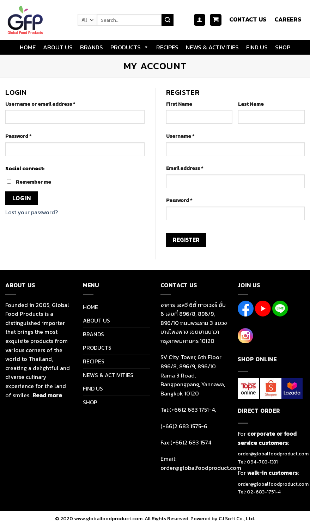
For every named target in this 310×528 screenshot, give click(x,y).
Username (180, 136)
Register (186, 240)
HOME (28, 47)
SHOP (282, 47)
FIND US (257, 47)
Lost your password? (31, 212)
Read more (47, 395)
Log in (21, 198)
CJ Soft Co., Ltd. (237, 518)
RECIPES (167, 47)
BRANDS (91, 47)
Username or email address (40, 104)
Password (18, 136)
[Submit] (168, 20)
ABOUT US (58, 47)
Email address (184, 168)
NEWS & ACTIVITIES (212, 47)
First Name (179, 104)
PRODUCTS (129, 47)
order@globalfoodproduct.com (273, 454)
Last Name (251, 104)
